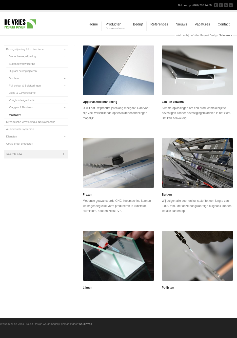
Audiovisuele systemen (20, 129)
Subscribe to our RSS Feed (225, 5)
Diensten (11, 136)
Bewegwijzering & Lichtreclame (25, 49)
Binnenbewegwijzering (22, 56)
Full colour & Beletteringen (25, 85)
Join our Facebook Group (220, 5)
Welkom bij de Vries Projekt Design (197, 35)
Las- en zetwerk (173, 102)
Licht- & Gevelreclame (22, 92)
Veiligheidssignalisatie (22, 100)
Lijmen (87, 287)
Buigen (167, 194)
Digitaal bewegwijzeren (23, 70)
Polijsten (168, 287)
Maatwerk (15, 114)
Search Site (230, 5)
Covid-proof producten (19, 143)
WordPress (85, 323)
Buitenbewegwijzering (22, 63)
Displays (14, 78)
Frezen (87, 194)
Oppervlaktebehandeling (100, 102)
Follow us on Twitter (216, 5)
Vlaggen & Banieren (21, 107)
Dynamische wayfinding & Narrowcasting (30, 121)
